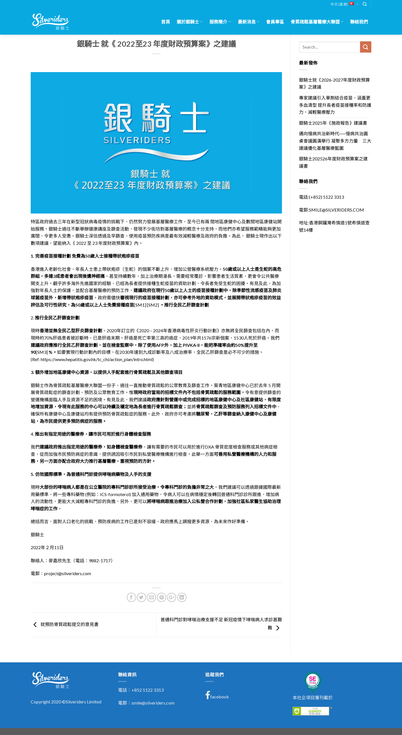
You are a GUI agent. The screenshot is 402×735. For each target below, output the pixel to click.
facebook (217, 695)
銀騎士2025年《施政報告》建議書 (333, 122)
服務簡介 (220, 21)
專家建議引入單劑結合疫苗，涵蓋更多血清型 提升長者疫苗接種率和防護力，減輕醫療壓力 (335, 105)
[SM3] (42, 352)
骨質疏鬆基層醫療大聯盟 (317, 21)
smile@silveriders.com (152, 702)
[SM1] (140, 304)
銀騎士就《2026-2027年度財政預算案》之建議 (334, 83)
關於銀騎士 (190, 21)
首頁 (165, 21)
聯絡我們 (359, 21)
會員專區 (275, 21)
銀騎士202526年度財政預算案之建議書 (333, 162)
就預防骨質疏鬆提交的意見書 (65, 624)
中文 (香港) (345, 4)
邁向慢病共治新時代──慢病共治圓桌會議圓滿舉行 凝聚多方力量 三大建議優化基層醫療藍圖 (335, 140)
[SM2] (153, 304)
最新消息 (248, 21)
